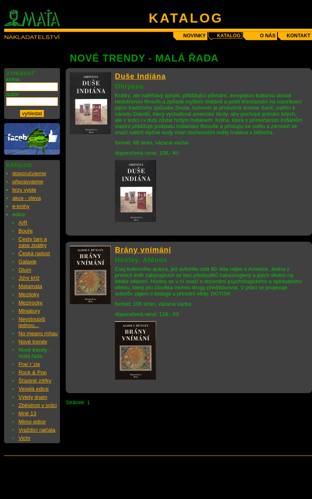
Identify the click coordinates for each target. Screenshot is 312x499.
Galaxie (27, 262)
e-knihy (21, 206)
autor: (13, 94)
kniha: (13, 79)
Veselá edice (33, 389)
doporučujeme (29, 173)
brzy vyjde (24, 190)
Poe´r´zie (29, 364)
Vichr (24, 438)
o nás (267, 36)
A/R (23, 223)
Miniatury (29, 311)
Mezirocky (30, 303)
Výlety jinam (32, 397)
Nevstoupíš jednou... (31, 322)
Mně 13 (27, 413)
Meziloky (28, 294)
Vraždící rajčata (36, 430)
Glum (24, 270)
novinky (194, 36)
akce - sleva (26, 198)
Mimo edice (32, 422)
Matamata (30, 286)
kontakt (298, 36)
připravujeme (27, 182)
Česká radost (34, 253)
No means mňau (37, 333)
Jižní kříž (28, 278)
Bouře (25, 231)
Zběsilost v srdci (37, 405)
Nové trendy (32, 342)
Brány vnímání (143, 250)
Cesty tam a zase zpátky (32, 242)
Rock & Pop (32, 372)
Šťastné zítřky (34, 381)
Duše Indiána (140, 76)
